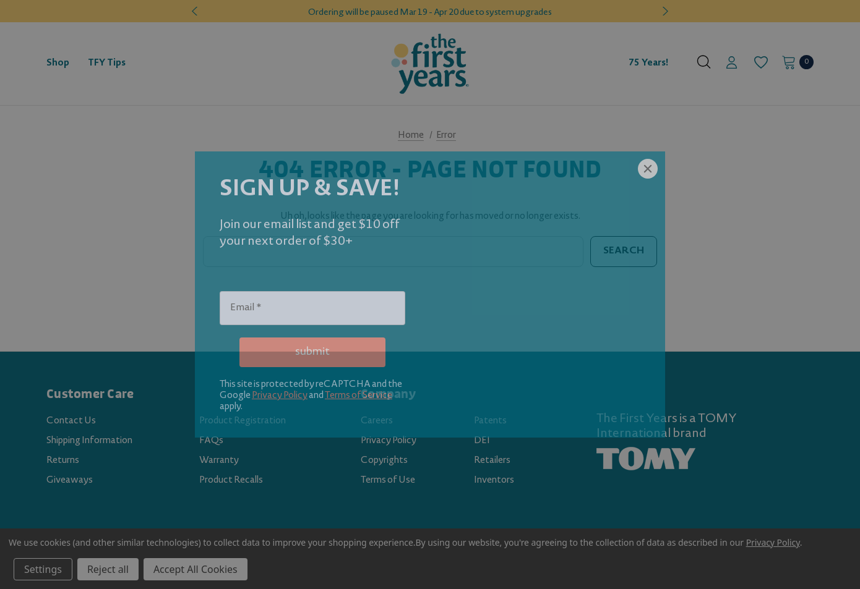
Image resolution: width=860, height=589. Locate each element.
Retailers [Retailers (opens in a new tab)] (492, 461)
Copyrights (384, 461)
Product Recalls (231, 480)
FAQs (211, 441)
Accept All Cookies (195, 569)
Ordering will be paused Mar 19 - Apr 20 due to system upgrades (430, 13)
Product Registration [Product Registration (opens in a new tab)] (242, 421)
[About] (682, 58)
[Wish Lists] (760, 62)
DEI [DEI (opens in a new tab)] (482, 441)
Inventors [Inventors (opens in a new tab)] (494, 480)
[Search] (704, 62)
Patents (490, 421)
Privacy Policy (388, 441)
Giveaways (69, 480)
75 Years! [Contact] (648, 63)
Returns (62, 461)
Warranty (219, 461)
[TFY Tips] (107, 64)
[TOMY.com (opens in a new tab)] (645, 459)
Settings (43, 569)
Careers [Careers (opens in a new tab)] (377, 421)
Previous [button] (196, 11)
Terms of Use (388, 480)
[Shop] (58, 64)
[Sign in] (732, 63)
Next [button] (663, 11)
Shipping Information (89, 441)
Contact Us (71, 421)
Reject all (108, 569)
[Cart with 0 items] (794, 62)
